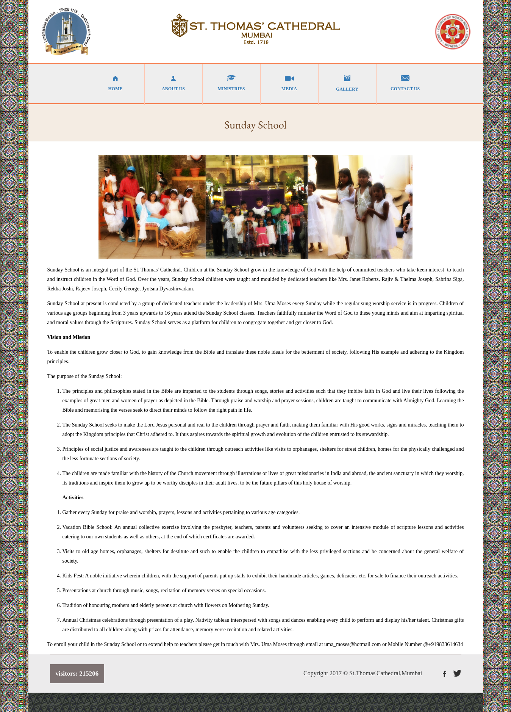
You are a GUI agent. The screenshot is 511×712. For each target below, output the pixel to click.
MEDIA (289, 83)
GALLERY (347, 83)
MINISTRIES (231, 83)
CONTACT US (405, 83)
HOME (115, 83)
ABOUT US (173, 83)
